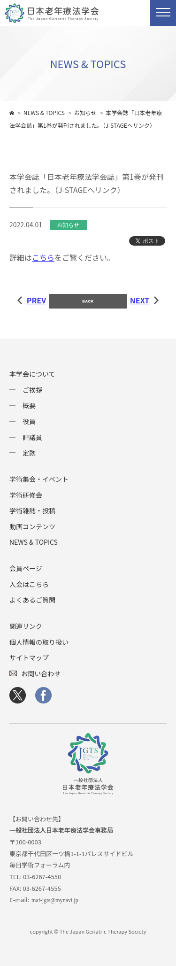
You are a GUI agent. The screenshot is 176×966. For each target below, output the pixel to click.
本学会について (32, 374)
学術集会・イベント (39, 479)
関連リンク (25, 626)
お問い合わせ (41, 673)
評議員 (32, 437)
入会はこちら (29, 584)
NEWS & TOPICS (33, 542)
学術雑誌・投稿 (32, 510)
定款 (29, 452)
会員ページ (25, 568)
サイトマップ (29, 657)
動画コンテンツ (32, 526)
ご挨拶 (32, 389)
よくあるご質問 (32, 599)
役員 (29, 421)
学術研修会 (25, 495)
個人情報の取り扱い (39, 642)
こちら (43, 257)
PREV (31, 300)
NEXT (144, 300)
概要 (29, 405)
